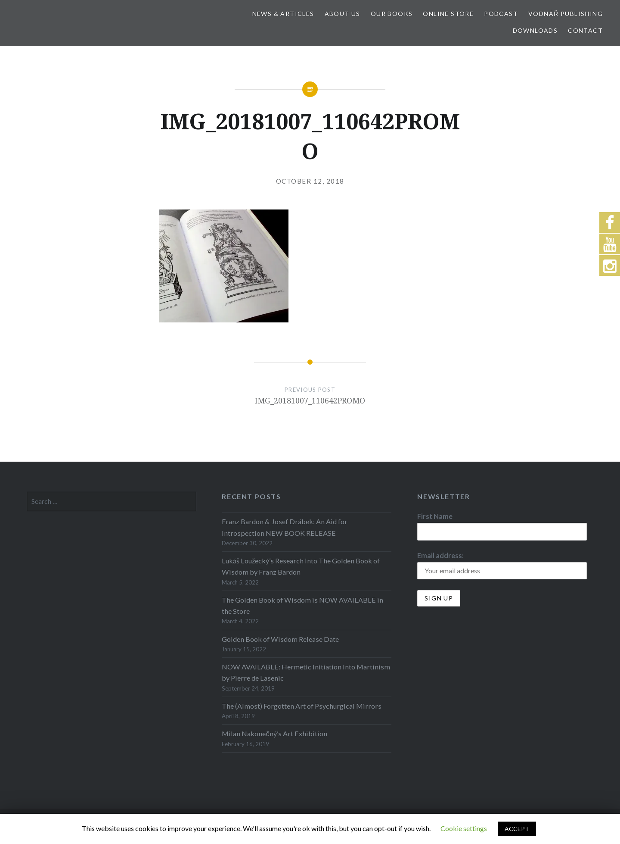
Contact (585, 30)
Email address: (440, 555)
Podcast (501, 13)
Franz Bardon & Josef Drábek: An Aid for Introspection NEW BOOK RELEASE (284, 527)
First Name (435, 516)
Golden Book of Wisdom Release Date (280, 639)
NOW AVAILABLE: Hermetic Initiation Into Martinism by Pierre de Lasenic (306, 672)
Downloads (535, 30)
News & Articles (283, 13)
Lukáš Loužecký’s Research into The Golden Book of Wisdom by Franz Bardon (301, 566)
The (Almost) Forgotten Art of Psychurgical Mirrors (301, 706)
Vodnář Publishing (565, 13)
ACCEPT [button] (517, 828)
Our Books (392, 13)
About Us (342, 13)
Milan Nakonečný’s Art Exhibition (274, 733)
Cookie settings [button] (463, 828)
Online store (448, 13)
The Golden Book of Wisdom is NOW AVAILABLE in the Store (302, 605)
